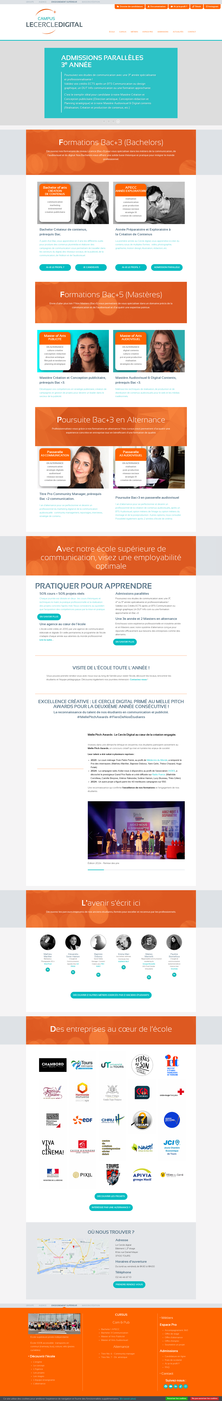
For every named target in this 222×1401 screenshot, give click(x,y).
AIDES (171, 771)
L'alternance (39, 1384)
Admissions (162, 32)
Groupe (30, 2)
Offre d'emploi (172, 1341)
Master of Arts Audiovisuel (114, 1340)
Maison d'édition (91, 2)
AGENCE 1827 (123, 961)
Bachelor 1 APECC (110, 1329)
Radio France (158, 775)
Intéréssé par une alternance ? (111, 1207)
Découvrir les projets (111, 1196)
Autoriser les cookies (176, 1398)
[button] (181, 835)
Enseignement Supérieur (64, 2)
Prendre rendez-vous (129, 1285)
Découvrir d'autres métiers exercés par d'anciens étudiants (111, 995)
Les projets (38, 1373)
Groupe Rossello (149, 964)
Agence (42, 2)
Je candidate (91, 267)
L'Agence (38, 1369)
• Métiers (166, 1318)
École (112, 32)
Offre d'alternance (174, 1337)
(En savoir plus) (128, 1399)
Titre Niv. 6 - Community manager (118, 1354)
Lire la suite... (47, 640)
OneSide (174, 969)
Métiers (134, 32)
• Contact (166, 1373)
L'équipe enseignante (44, 1380)
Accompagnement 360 (176, 1330)
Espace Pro (148, 32)
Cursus (122, 32)
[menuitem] (30, 2)
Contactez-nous (138, 680)
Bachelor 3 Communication (114, 1333)
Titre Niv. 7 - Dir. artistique (114, 1357)
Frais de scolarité (173, 1360)
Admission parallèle (167, 267)
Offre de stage (172, 1334)
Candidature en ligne (175, 1356)
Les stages (38, 1376)
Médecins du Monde (157, 760)
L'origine (37, 1362)
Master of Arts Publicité (113, 1336)
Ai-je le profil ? (55, 267)
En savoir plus (49, 617)
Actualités (178, 32)
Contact (192, 32)
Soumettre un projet (175, 1345)
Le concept (38, 1366)
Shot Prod (48, 964)
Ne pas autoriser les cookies (204, 1398)
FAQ (167, 1367)
